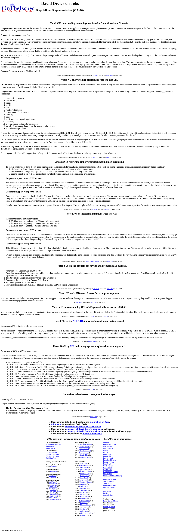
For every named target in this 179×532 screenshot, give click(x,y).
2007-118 (108, 209)
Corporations (108, 448)
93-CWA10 (93, 417)
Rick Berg (53, 493)
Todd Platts (84, 511)
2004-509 (110, 289)
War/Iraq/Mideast (109, 485)
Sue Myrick (83, 494)
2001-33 (105, 316)
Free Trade (107, 464)
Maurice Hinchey (86, 505)
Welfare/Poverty (109, 487)
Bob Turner (52, 497)
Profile (105, 493)
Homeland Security (110, 472)
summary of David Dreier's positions (84, 429)
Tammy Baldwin (54, 499)
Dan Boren (83, 509)
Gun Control (107, 468)
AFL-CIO (78, 321)
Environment (108, 458)
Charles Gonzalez (86, 513)
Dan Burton (83, 484)
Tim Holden (84, 455)
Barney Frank (84, 490)
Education (107, 454)
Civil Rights (107, 446)
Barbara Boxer (51, 452)
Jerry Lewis (84, 478)
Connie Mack (54, 485)
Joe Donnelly (53, 488)
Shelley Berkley (54, 496)
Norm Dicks (84, 515)
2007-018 (110, 261)
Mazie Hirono (53, 486)
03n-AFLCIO (92, 341)
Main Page (107, 491)
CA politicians (108, 495)
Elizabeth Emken (52, 456)
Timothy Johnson (85, 482)
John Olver (83, 488)
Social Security (108, 481)
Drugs (105, 452)
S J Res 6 (91, 316)
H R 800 (94, 209)
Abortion (106, 442)
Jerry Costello (84, 480)
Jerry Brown (50, 446)
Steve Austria (84, 507)
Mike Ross (83, 463)
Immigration (107, 474)
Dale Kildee (83, 492)
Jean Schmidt (84, 449)
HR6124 (95, 157)
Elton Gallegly (85, 474)
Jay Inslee (53, 477)
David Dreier (84, 476)
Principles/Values (109, 479)
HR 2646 (79, 302)
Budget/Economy (109, 444)
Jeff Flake (52, 482)
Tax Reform (107, 483)
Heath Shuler (84, 496)
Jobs (105, 478)
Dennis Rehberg (55, 491)
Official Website (109, 507)
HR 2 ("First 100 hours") (92, 261)
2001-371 (93, 302)
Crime (105, 450)
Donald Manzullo (85, 445)
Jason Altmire (84, 453)
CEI (72, 346)
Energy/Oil (107, 456)
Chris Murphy (53, 483)
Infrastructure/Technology (112, 476)
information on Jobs (99, 422)
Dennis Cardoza (85, 472)
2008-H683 (109, 75)
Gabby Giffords (84, 465)
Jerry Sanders (51, 448)
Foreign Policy (108, 462)
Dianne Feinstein (52, 454)
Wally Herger (84, 467)
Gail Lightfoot (51, 458)
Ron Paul (53, 466)
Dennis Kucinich (85, 451)
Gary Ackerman (84, 501)
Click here (56, 424)
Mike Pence (52, 476)
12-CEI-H (91, 389)
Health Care (107, 470)
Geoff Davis (83, 486)
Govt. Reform (108, 466)
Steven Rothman (84, 447)
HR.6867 (95, 75)
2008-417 (109, 157)
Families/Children (109, 460)
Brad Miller (84, 499)
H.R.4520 (96, 289)
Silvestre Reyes (85, 457)
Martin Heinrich (54, 494)
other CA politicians (92, 434)
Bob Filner (53, 471)
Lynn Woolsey (84, 469)
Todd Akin (53, 490)
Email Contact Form (110, 501)
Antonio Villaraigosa (53, 444)
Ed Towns (83, 503)
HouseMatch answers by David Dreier (83, 427)
